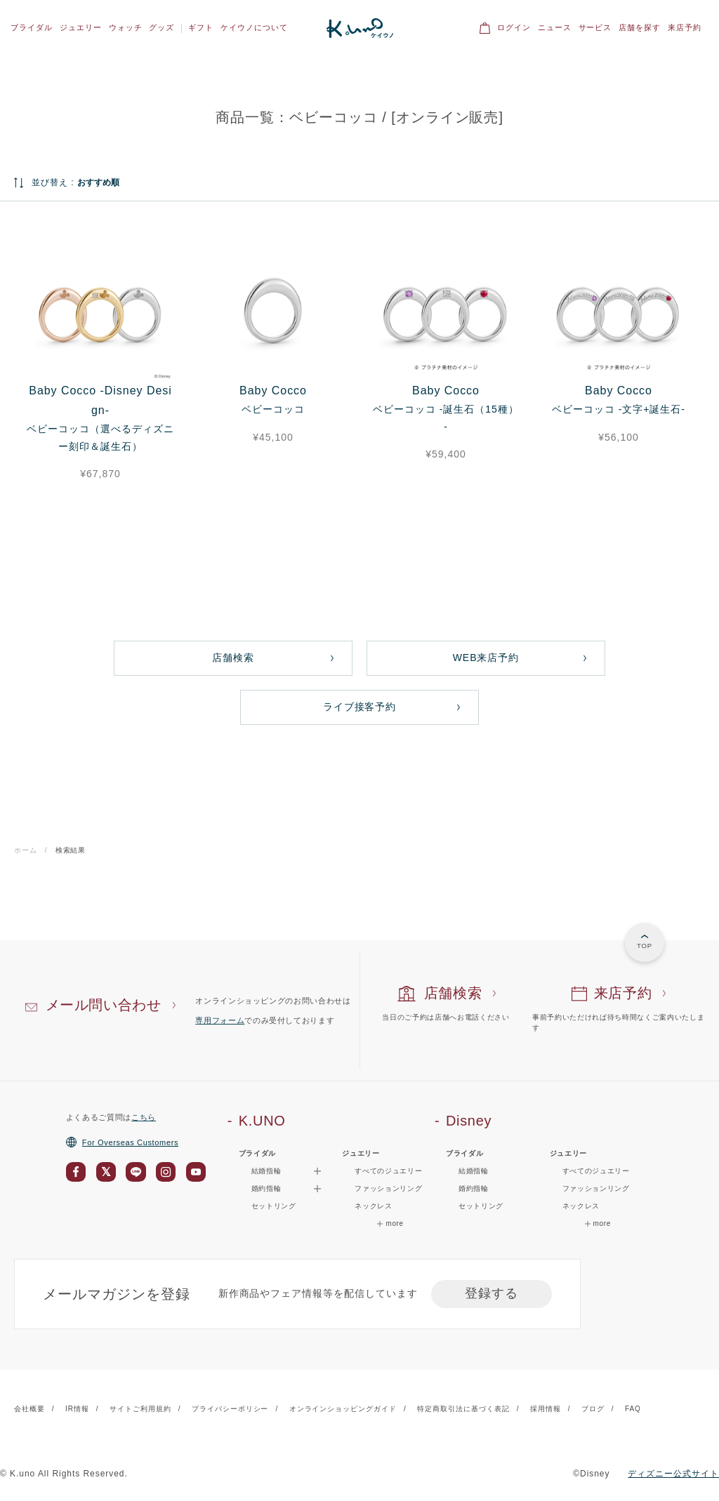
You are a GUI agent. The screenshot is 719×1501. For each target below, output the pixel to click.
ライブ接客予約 (360, 706)
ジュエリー (81, 27)
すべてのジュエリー (388, 1171)
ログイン (514, 27)
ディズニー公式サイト (673, 1474)
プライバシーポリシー (230, 1409)
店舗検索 (233, 657)
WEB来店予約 (486, 657)
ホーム (25, 850)
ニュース (555, 27)
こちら (143, 1117)
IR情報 (77, 1409)
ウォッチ (126, 27)
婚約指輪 (474, 1188)
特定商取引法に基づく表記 (463, 1409)
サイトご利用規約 (140, 1409)
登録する (491, 1293)
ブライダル (32, 27)
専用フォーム (219, 1020)
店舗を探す (640, 27)
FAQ (633, 1409)
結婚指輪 (474, 1171)
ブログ (593, 1409)
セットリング (273, 1206)
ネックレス (373, 1206)
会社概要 (29, 1409)
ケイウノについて (254, 27)
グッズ (161, 27)
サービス (595, 27)
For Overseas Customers (122, 1142)
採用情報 (545, 1409)
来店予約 (684, 27)
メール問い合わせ (103, 1005)
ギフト (200, 27)
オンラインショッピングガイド (343, 1409)
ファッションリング (388, 1188)
